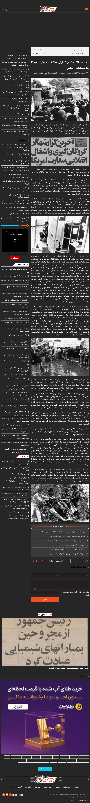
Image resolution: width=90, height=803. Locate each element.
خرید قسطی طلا (46, 757)
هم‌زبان (57, 787)
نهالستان (6, 757)
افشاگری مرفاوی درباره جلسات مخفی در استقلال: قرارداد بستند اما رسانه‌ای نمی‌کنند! (15, 202)
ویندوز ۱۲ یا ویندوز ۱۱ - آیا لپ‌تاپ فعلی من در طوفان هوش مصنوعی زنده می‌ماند (15, 494)
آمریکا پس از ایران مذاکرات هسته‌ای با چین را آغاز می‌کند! (16, 155)
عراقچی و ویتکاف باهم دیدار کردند (16, 114)
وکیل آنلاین (74, 757)
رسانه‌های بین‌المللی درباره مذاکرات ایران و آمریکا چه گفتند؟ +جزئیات (15, 63)
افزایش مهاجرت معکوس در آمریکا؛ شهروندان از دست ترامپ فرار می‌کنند (17, 387)
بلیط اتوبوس (22, 761)
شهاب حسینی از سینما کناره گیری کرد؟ (15, 374)
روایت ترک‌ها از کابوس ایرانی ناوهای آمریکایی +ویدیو (16, 356)
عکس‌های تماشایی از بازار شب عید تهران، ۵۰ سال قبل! (68, 549)
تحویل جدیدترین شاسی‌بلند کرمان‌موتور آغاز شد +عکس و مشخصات (15, 462)
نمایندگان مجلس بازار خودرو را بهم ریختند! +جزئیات (17, 208)
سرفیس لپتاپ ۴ (83, 757)
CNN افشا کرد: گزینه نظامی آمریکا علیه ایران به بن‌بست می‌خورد (15, 120)
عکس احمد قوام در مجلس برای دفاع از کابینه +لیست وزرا (68, 553)
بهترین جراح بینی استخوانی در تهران (38, 761)
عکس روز (45, 614)
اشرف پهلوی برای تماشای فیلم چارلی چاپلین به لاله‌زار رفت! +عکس (16, 176)
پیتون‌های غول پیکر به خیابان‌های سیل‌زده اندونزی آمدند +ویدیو (17, 393)
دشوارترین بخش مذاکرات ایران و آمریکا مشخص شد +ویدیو (15, 126)
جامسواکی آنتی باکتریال (15, 254)
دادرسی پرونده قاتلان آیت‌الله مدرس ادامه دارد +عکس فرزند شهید (16, 343)
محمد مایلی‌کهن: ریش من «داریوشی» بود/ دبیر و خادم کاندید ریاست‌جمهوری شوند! (16, 78)
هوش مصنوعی (64, 757)
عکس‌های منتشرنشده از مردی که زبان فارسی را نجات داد (68, 536)
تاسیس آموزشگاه (16, 757)
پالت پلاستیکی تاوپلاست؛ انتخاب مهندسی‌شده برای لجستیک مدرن (18, 517)
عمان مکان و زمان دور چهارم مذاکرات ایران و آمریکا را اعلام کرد (15, 100)
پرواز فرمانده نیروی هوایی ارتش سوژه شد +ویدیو (15, 281)
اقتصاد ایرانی (71, 761)
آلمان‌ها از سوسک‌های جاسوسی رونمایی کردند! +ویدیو (15, 430)
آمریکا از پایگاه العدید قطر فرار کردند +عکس (16, 323)
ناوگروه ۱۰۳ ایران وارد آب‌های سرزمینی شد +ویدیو (15, 406)
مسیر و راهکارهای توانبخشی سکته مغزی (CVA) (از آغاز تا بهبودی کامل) (15, 500)
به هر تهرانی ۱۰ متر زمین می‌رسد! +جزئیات (72, 545)
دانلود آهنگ (36, 757)
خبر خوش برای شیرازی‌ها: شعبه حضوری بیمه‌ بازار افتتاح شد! (15, 488)
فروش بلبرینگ (27, 757)
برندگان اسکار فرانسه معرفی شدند (16, 318)
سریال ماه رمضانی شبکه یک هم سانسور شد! (15, 400)
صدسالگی (76, 50)
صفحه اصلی (84, 50)
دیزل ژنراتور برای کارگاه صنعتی (17, 512)
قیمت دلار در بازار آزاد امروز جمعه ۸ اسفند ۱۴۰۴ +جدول (15, 86)
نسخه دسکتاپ (45, 768)
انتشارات (28, 787)
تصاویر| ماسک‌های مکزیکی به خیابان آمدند (16, 349)
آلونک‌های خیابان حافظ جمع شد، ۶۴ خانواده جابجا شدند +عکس (16, 162)
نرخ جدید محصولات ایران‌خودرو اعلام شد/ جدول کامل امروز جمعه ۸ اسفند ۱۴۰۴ (15, 70)
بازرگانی (23, 456)
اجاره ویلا (55, 757)
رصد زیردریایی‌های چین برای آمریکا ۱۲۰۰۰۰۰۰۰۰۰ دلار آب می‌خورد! (17, 450)
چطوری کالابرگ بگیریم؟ (19, 474)
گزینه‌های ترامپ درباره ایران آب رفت (16, 300)
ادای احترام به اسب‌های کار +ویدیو (16, 214)
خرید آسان (15, 258)
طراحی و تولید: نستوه (79, 800)
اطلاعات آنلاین (48, 9)
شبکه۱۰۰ (76, 787)
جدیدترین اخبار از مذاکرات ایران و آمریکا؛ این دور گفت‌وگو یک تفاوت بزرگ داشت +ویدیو (15, 107)
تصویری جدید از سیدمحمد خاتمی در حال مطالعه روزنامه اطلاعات (15, 219)
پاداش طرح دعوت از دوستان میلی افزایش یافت (15, 468)
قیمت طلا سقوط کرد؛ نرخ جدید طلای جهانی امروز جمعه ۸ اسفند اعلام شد (16, 57)
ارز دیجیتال (53, 761)
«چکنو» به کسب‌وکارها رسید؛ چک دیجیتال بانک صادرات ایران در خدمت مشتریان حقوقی (17, 480)
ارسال (45, 599)
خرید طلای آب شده (82, 761)
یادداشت (37, 787)
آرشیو (20, 787)
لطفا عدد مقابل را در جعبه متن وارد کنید (76, 593)
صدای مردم (47, 787)
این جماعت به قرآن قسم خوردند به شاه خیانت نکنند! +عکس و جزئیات (63, 532)
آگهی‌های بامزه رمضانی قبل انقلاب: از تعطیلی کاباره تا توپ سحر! (65, 540)
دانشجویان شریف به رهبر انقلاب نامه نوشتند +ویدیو (16, 329)
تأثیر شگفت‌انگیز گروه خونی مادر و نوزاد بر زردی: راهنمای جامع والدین (15, 507)
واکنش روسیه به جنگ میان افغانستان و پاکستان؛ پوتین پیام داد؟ (15, 313)
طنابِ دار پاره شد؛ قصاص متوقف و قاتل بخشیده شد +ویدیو (15, 419)
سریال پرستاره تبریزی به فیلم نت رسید (15, 276)
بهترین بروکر (62, 761)
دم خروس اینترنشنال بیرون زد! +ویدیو (15, 425)
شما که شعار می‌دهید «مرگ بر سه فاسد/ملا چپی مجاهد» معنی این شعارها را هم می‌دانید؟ (15, 147)
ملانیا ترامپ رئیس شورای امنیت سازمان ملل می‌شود (15, 306)
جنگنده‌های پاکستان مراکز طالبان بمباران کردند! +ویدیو (15, 444)
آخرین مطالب (21, 264)
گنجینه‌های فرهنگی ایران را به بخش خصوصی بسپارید (16, 195)
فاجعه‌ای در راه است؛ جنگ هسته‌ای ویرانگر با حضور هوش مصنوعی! (15, 437)
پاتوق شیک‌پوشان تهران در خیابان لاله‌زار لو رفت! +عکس (15, 362)
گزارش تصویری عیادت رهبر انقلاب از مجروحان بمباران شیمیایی (68, 668)
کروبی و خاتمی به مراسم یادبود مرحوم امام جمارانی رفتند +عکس (16, 295)
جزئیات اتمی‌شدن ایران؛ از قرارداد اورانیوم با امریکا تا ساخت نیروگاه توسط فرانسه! (15, 169)
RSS (12, 787)
